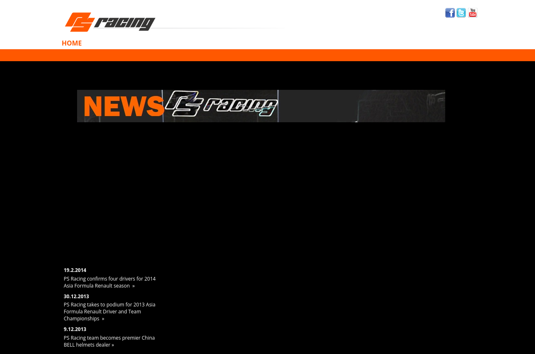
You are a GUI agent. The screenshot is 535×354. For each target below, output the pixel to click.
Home (72, 43)
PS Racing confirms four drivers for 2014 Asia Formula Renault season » (110, 282)
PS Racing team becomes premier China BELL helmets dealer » (109, 341)
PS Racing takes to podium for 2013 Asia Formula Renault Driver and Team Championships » (110, 311)
